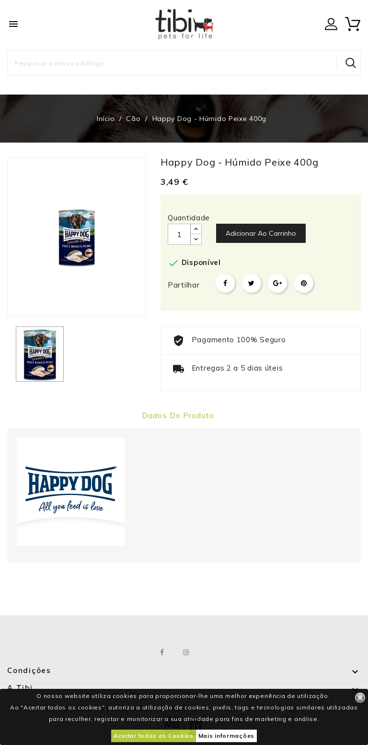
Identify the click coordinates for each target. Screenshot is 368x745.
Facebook (162, 652)
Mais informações (226, 735)
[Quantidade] (179, 234)
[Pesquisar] (184, 63)
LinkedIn (210, 652)
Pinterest (303, 283)
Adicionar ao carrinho (261, 233)
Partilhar (225, 283)
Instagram (186, 652)
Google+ (277, 283)
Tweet (251, 283)
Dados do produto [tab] (178, 415)
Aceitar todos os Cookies (154, 735)
